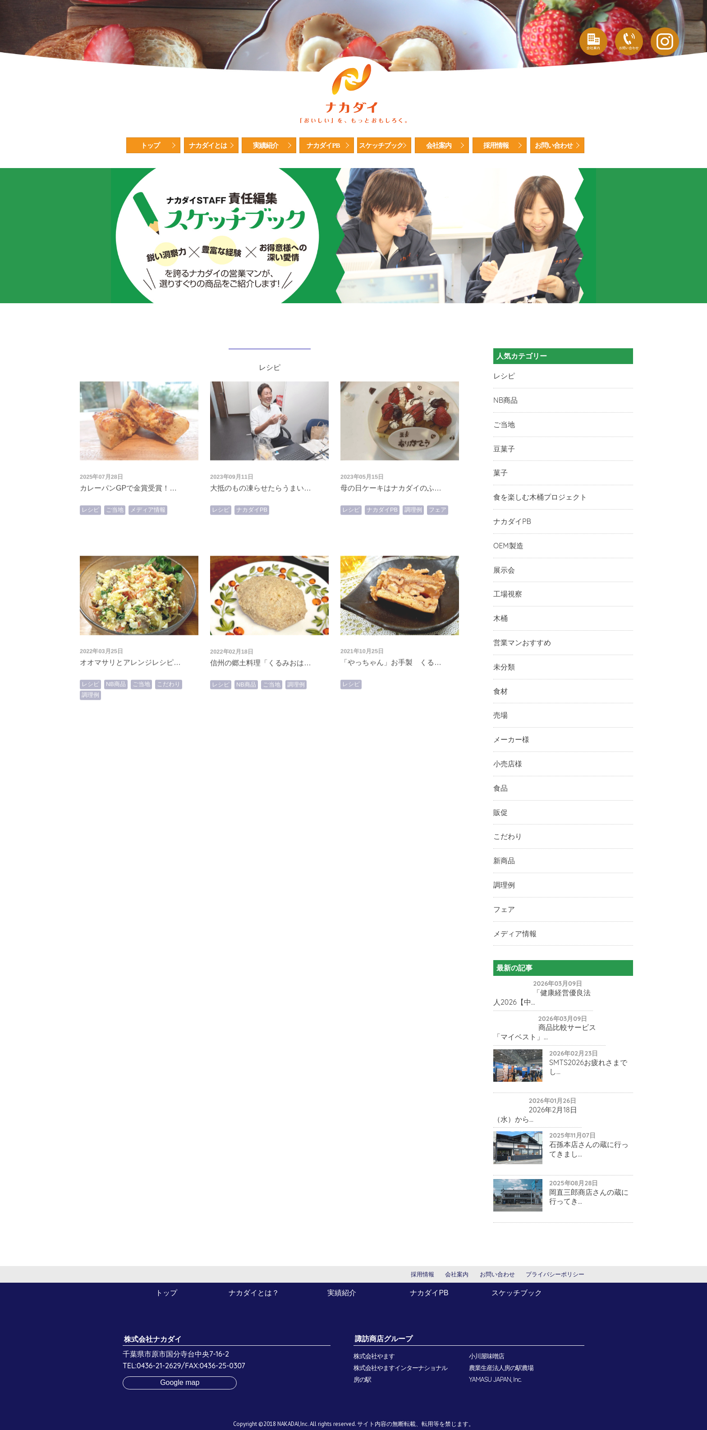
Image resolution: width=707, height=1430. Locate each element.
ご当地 (115, 545)
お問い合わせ (554, 145)
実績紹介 (265, 145)
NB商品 (116, 719)
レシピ (90, 545)
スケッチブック (381, 145)
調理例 (413, 545)
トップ (150, 145)
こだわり (168, 719)
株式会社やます (374, 1356)
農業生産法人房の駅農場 (501, 1368)
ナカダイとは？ (254, 1293)
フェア (437, 545)
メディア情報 (147, 545)
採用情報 (496, 145)
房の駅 (362, 1379)
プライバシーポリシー (555, 1274)
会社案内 (438, 145)
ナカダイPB (323, 145)
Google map (179, 1382)
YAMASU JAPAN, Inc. (495, 1379)
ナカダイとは (208, 145)
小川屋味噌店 (486, 1356)
